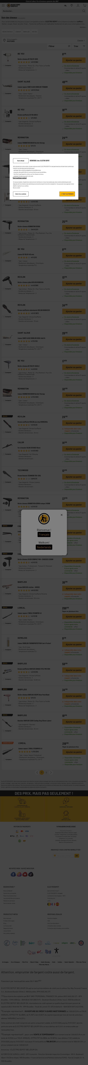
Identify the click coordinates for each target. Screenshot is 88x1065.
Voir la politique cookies (19, 178)
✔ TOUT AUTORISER (67, 194)
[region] (44, 177)
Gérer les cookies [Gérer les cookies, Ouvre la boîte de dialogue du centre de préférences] (20, 194)
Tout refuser (20, 160)
